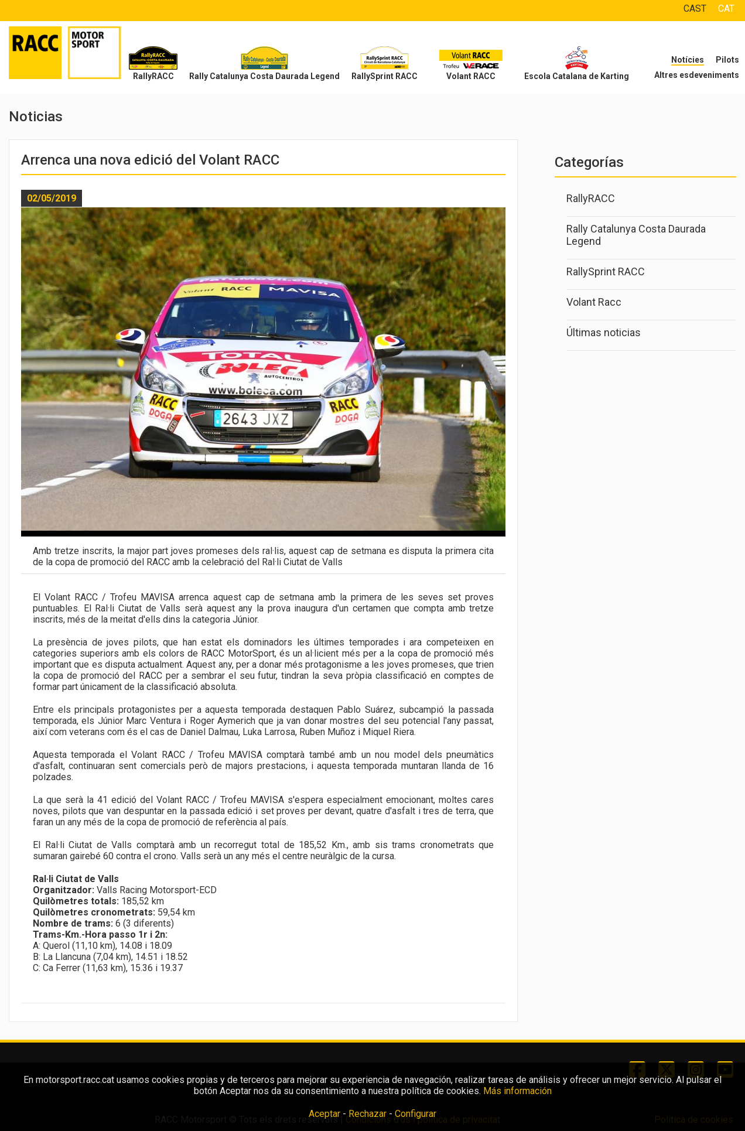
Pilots (727, 59)
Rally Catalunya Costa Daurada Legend (264, 76)
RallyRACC (153, 76)
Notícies (687, 59)
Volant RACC (470, 76)
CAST (695, 8)
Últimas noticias (603, 332)
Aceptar (324, 1113)
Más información (517, 1090)
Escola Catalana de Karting (576, 76)
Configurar (415, 1113)
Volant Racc (593, 302)
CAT (726, 8)
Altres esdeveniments (696, 75)
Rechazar (367, 1113)
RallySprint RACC (384, 76)
